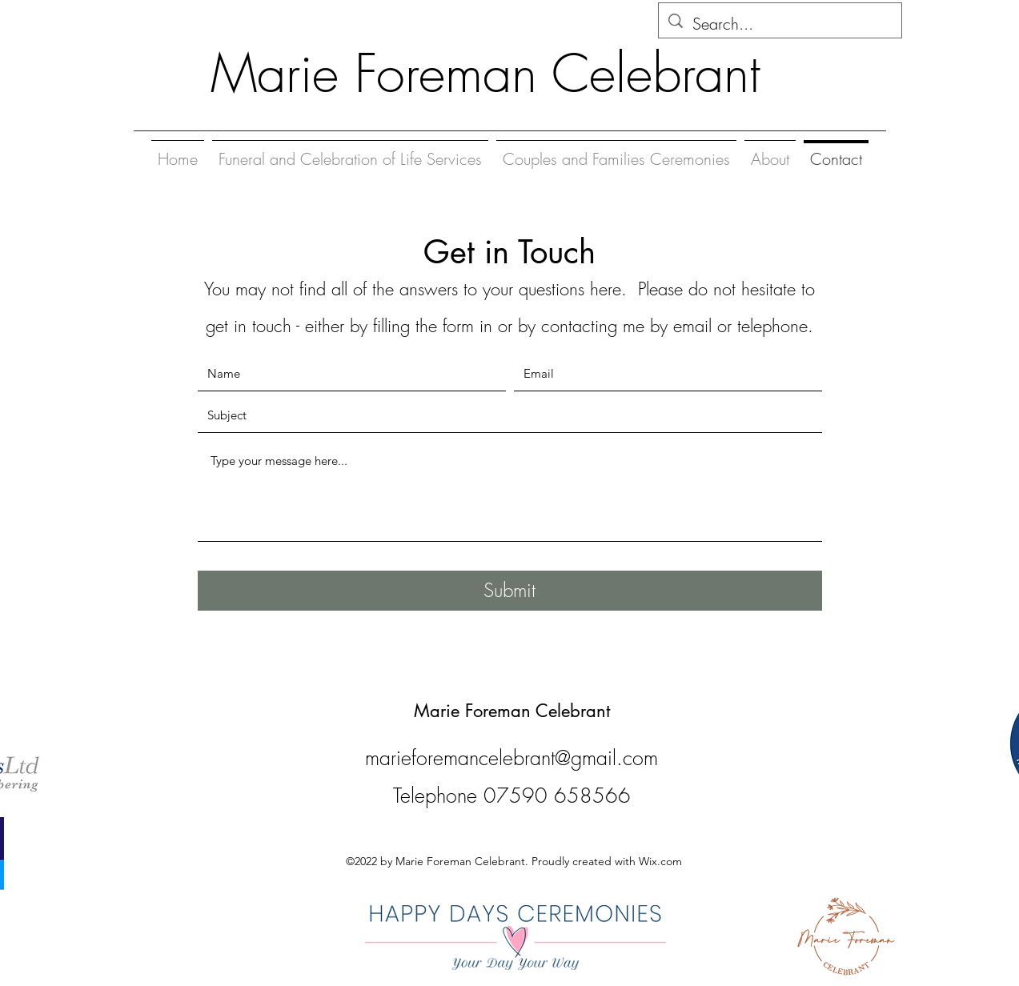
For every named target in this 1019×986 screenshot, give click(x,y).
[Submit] (510, 591)
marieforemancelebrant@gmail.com (511, 758)
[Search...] (780, 23)
